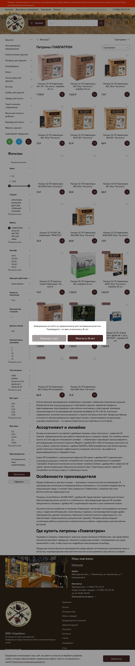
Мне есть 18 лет (85, 338)
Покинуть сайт (49, 338)
